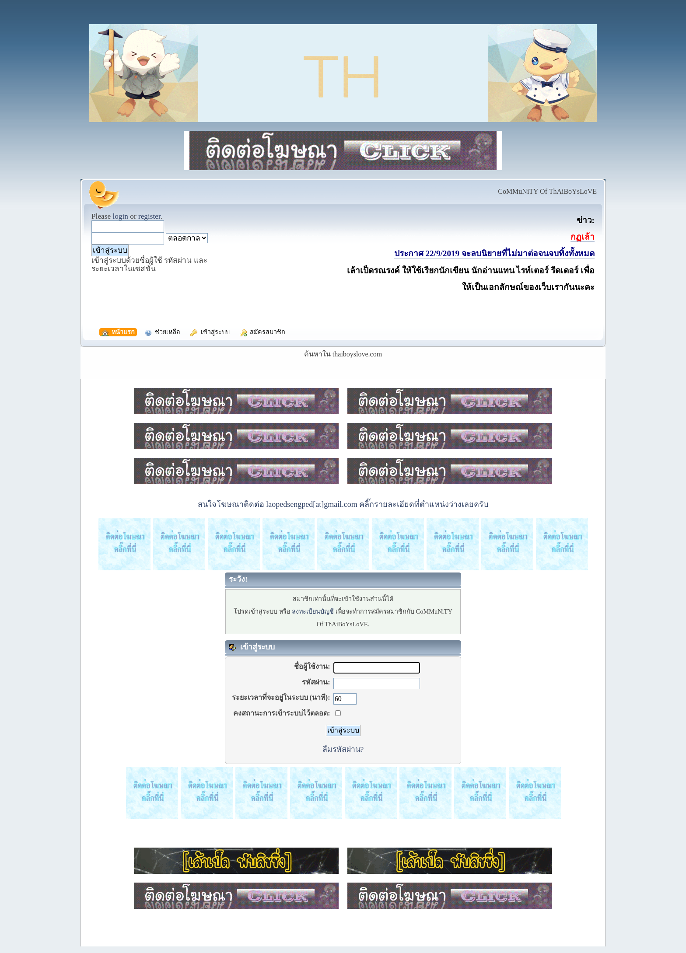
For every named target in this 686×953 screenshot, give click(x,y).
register (149, 216)
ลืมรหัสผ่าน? (343, 749)
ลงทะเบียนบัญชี (313, 611)
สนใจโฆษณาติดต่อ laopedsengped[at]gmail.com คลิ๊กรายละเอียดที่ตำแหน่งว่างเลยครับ (343, 504)
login (120, 216)
